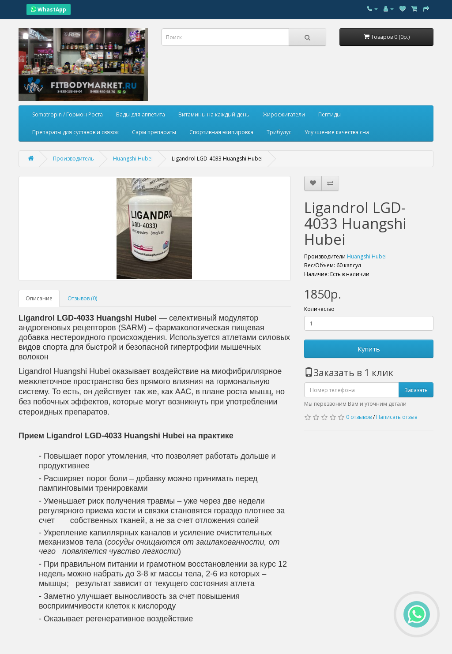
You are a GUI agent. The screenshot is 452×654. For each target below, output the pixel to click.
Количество (319, 309)
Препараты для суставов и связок (75, 132)
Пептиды (329, 114)
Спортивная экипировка (221, 132)
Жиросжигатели (284, 114)
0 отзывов (359, 417)
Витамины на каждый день (213, 114)
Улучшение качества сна (337, 132)
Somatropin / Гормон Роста (67, 114)
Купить (369, 348)
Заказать (416, 390)
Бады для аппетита (140, 114)
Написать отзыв (396, 417)
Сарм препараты (154, 132)
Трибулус (279, 132)
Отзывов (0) (82, 298)
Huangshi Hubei (367, 256)
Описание (39, 298)
